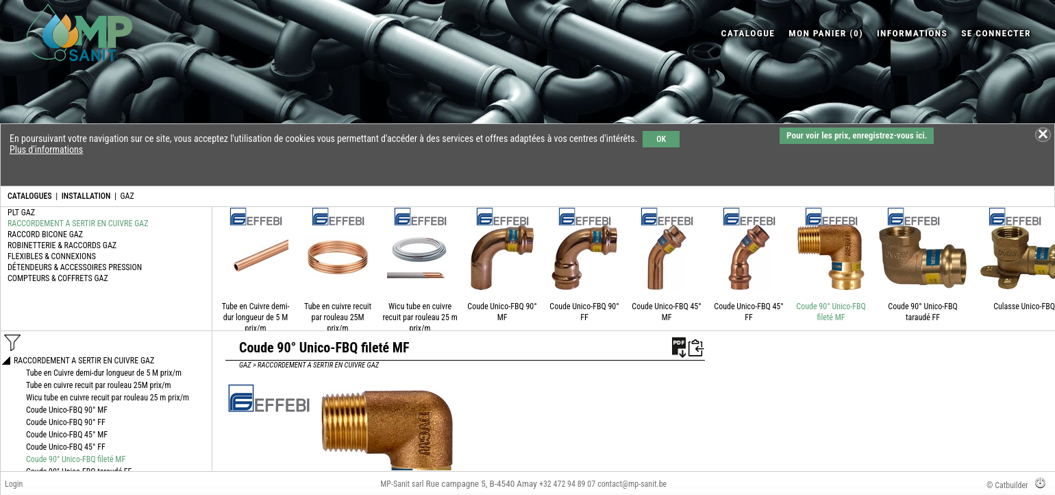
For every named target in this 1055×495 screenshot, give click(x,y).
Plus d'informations (46, 149)
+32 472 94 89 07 (567, 484)
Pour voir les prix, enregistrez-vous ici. (856, 135)
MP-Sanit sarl (401, 484)
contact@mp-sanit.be (632, 484)
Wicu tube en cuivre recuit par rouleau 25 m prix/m (419, 317)
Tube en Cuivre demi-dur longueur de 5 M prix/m (256, 317)
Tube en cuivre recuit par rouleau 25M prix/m (337, 317)
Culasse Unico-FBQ (1024, 306)
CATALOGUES (30, 196)
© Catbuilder (1007, 485)
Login (14, 484)
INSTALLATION (86, 196)
